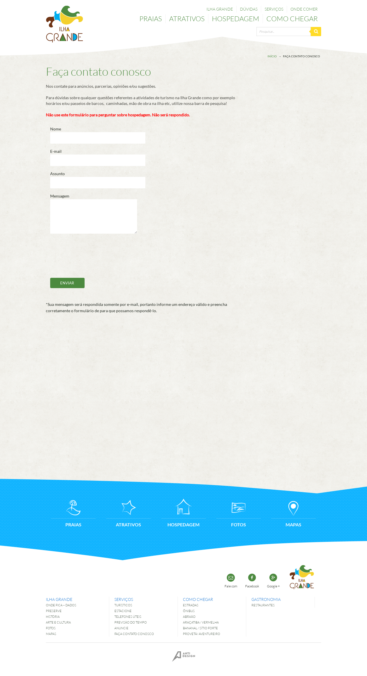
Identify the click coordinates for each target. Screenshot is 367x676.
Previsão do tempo (130, 622)
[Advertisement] (298, 168)
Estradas (190, 605)
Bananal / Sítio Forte (200, 628)
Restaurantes (263, 605)
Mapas (51, 634)
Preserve (54, 611)
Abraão (189, 616)
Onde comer (304, 9)
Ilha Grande (219, 9)
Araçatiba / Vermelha (201, 622)
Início (272, 56)
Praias (150, 18)
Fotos (51, 628)
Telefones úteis (127, 616)
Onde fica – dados (61, 605)
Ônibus (189, 611)
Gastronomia (266, 599)
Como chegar (292, 18)
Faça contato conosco (134, 634)
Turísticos (123, 605)
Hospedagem (235, 18)
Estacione (123, 611)
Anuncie (121, 628)
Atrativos (187, 18)
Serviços (274, 9)
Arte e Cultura (58, 622)
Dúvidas (248, 9)
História (53, 616)
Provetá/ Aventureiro (201, 634)
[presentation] (93, 256)
